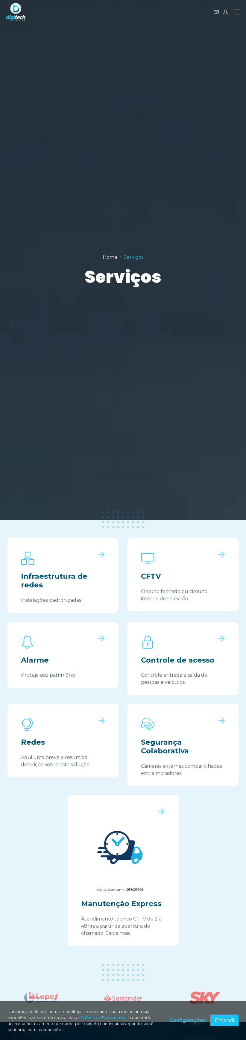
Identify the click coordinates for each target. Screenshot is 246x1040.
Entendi (224, 1020)
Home (110, 257)
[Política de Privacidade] (103, 1017)
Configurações (187, 1020)
